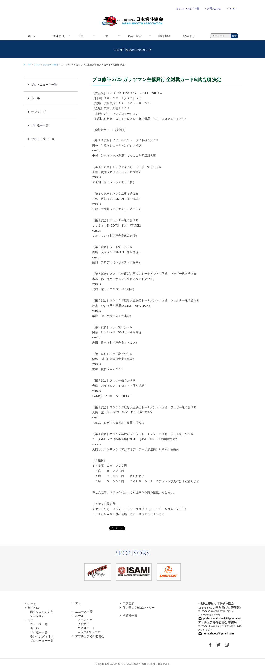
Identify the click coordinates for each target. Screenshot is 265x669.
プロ (80, 36)
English (233, 8)
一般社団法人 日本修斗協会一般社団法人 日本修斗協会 (132, 21)
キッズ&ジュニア (89, 632)
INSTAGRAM (226, 644)
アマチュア (85, 620)
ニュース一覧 (38, 624)
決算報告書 (130, 615)
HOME (27, 64)
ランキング (38, 112)
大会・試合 (134, 36)
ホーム (32, 36)
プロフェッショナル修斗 (45, 64)
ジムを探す (37, 616)
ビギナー (83, 624)
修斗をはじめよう (41, 612)
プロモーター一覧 (42, 139)
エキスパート (86, 628)
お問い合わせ (214, 8)
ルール (35, 98)
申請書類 (164, 36)
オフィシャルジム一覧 (187, 8)
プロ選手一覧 (39, 125)
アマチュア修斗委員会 (89, 636)
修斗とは (58, 36)
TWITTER (218, 644)
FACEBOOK (210, 644)
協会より (189, 36)
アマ (105, 36)
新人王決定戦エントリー (139, 607)
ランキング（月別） (43, 636)
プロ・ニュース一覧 (44, 84)
